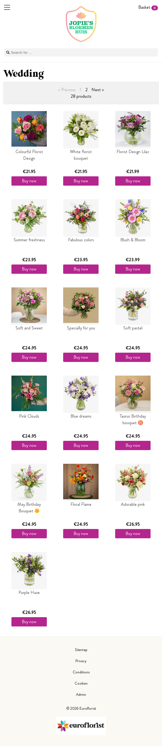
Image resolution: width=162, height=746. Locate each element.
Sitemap (81, 649)
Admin (81, 694)
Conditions (81, 672)
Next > (97, 90)
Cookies (81, 683)
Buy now (29, 181)
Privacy (81, 661)
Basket (148, 7)
